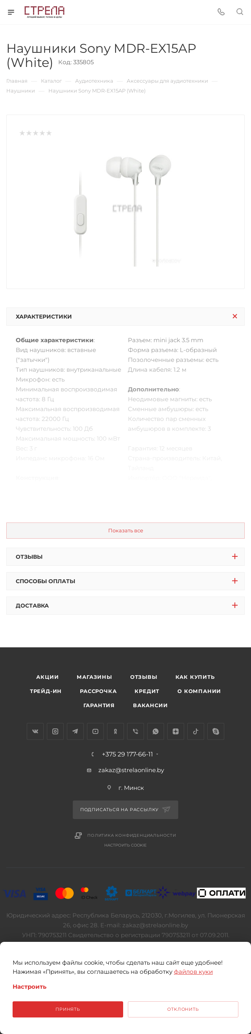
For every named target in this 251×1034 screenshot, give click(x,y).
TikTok (195, 731)
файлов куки (193, 971)
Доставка (32, 605)
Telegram (75, 731)
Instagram (55, 731)
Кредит (147, 691)
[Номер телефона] (221, 12)
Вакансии (150, 705)
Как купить (195, 677)
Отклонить (183, 1009)
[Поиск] (239, 12)
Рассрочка (98, 691)
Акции (47, 677)
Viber (135, 731)
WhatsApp (155, 731)
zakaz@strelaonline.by (131, 770)
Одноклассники (115, 731)
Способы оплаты (45, 581)
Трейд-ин (46, 691)
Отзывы (29, 556)
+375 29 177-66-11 (127, 754)
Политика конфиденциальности (131, 835)
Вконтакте (35, 731)
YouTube (95, 731)
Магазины (94, 677)
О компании (199, 691)
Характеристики (44, 316)
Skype (215, 731)
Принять (67, 1009)
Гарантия (99, 705)
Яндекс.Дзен (175, 731)
